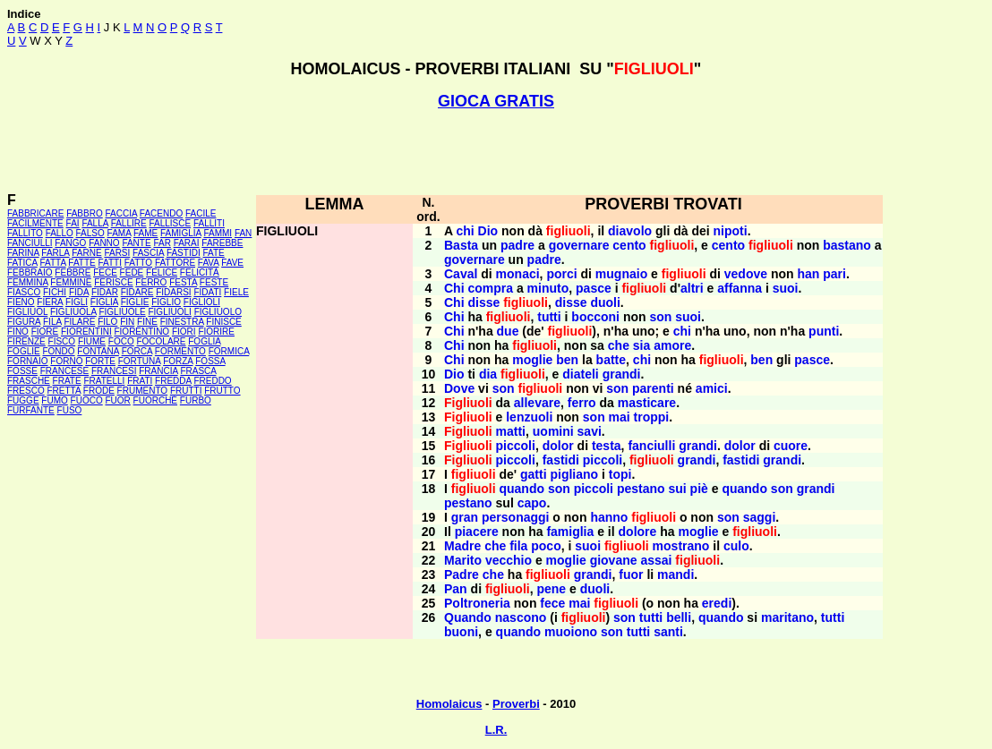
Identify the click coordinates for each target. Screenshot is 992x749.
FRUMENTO (142, 391)
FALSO (90, 233)
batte (611, 360)
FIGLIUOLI (169, 312)
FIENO (21, 302)
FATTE (81, 263)
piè (699, 488)
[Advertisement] (496, 151)
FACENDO (161, 213)
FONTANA (97, 351)
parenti (653, 388)
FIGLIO (166, 302)
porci (561, 274)
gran (464, 517)
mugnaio (621, 274)
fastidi (561, 460)
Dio (488, 231)
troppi (652, 417)
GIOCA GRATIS (496, 101)
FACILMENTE (35, 223)
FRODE (99, 391)
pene (551, 589)
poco (545, 546)
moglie (532, 360)
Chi (454, 288)
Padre (461, 574)
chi (465, 231)
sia (641, 345)
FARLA (55, 253)
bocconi (595, 317)
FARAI (187, 243)
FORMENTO (180, 351)
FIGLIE (135, 302)
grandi (622, 374)
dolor (558, 445)
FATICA (22, 263)
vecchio (508, 560)
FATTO (138, 263)
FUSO (69, 410)
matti (511, 431)
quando (521, 488)
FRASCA (198, 371)
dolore (638, 531)
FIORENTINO (141, 331)
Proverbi (516, 704)
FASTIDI (184, 253)
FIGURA (23, 322)
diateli (580, 374)
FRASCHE (28, 381)
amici (712, 388)
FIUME (92, 341)
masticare (647, 403)
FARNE (86, 253)
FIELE (236, 292)
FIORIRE (216, 331)
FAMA (119, 233)
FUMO (54, 400)
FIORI (184, 331)
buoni (461, 632)
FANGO (70, 243)
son (660, 317)
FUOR (117, 400)
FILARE (79, 322)
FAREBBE (222, 243)
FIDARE (137, 292)
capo (532, 503)
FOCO (121, 341)
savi (589, 431)
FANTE (136, 243)
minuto (548, 288)
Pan (455, 589)
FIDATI (207, 292)
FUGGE (23, 400)
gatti (533, 474)
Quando (468, 617)
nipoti (731, 231)
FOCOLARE (160, 341)
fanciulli (651, 445)
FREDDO (212, 381)
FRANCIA (158, 371)
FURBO (195, 400)
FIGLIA (104, 302)
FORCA (137, 351)
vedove (745, 274)
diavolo (630, 231)
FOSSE (22, 371)
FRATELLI (103, 381)
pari (834, 274)
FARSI (117, 253)
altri (692, 288)
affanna (739, 288)
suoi (786, 288)
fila (518, 546)
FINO (18, 331)
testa (606, 445)
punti (823, 331)
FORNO (66, 361)
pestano (641, 488)
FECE (105, 272)
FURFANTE (31, 410)
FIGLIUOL (27, 312)
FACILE (200, 213)
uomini (553, 431)
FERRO (151, 282)
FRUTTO (222, 391)
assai (655, 560)
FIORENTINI (86, 331)
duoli (605, 302)
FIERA (50, 302)
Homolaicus (449, 704)
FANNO (104, 243)
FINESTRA (182, 322)
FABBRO (84, 213)
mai (619, 417)
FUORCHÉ (155, 400)
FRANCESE (64, 371)
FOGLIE (23, 351)
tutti (548, 317)
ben (567, 360)
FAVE (232, 263)
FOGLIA (204, 341)
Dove (459, 388)
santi (668, 632)
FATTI (110, 263)
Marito (463, 560)
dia (488, 374)
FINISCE (223, 322)
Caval (460, 274)
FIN (127, 322)
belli (678, 617)
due (508, 331)
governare (579, 245)
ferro (582, 403)
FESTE (214, 282)
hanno (609, 517)
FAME (145, 233)
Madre (462, 546)
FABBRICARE (35, 213)
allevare (537, 403)
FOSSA (210, 361)
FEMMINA (27, 282)
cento (629, 245)
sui (677, 488)
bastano (847, 245)
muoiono (570, 632)
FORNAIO (27, 361)
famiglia (570, 531)
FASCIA (148, 253)
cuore (791, 445)
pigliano (574, 474)
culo (736, 546)
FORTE (100, 361)
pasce (593, 288)
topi (620, 474)
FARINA (23, 253)
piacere (477, 531)
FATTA (53, 263)
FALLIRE (129, 223)
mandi (675, 574)
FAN (243, 233)
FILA (52, 322)
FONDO (58, 351)
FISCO (62, 341)
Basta (461, 245)
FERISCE (113, 282)
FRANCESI (114, 371)
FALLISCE (170, 223)
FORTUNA (139, 361)
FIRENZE (26, 341)
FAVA (208, 263)
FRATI (139, 381)
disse (483, 302)
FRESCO (26, 391)
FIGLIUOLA (73, 312)
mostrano (681, 546)
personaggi (515, 517)
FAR (161, 243)
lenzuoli (529, 417)
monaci (518, 274)
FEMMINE (70, 282)
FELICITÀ (199, 272)
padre (517, 245)
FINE (147, 322)
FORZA (177, 361)
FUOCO (87, 400)
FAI (73, 223)
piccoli (515, 445)
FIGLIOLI (202, 302)
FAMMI (217, 233)
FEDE (132, 272)
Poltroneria (477, 603)
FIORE (45, 331)
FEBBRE (72, 272)
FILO (107, 322)
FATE (213, 253)
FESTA (183, 282)
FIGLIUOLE (121, 312)
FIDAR (104, 292)
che (618, 345)
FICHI (54, 292)
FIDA (79, 292)
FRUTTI (186, 391)
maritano (787, 617)
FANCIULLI (30, 243)
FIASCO (23, 292)
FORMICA (229, 351)
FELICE (161, 272)
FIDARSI (173, 292)
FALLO (59, 233)
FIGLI (76, 302)
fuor (631, 574)
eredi (716, 603)
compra (490, 288)
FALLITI (209, 223)
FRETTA (64, 391)
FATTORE (175, 263)
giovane (613, 560)
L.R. (496, 729)
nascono (521, 617)
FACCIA (122, 213)
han (808, 274)
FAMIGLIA (180, 233)
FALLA (94, 223)
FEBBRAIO (30, 272)
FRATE (67, 381)
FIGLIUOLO (218, 312)
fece (552, 603)
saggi (759, 517)
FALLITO (25, 233)
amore (672, 345)
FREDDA (173, 381)
